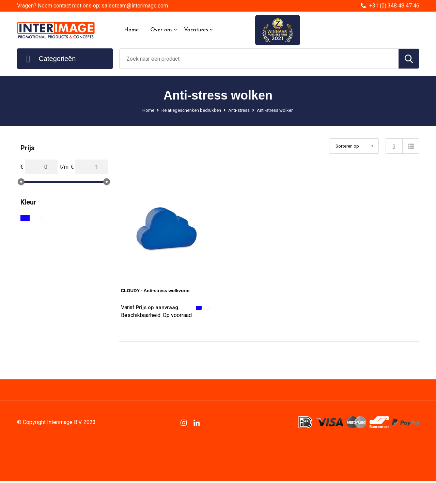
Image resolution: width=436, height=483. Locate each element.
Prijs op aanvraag (152, 307)
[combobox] (259, 59)
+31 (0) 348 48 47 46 (394, 5)
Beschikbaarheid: (156, 317)
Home (131, 30)
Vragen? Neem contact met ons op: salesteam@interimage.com (92, 5)
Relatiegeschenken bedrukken (187, 110)
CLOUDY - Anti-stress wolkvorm (162, 290)
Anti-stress (240, 110)
